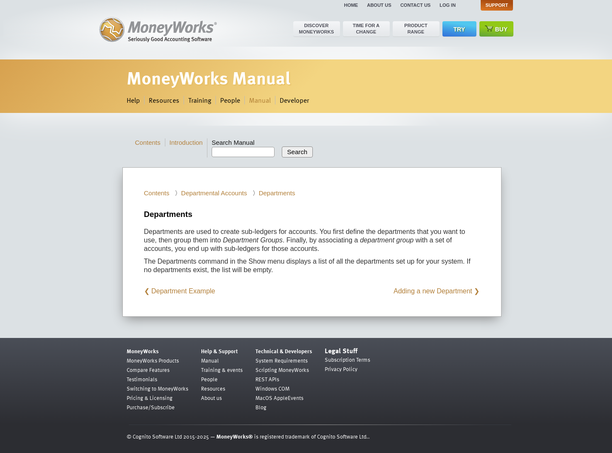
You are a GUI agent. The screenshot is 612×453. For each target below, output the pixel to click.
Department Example (183, 291)
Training (199, 100)
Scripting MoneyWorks (282, 370)
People (230, 100)
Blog (260, 407)
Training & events (222, 370)
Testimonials (142, 379)
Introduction (186, 142)
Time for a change (366, 28)
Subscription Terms (347, 359)
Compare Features (148, 370)
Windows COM (272, 388)
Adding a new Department (433, 291)
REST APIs (267, 379)
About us (379, 5)
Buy (496, 29)
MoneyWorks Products (153, 360)
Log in (447, 5)
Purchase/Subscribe (151, 407)
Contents (148, 142)
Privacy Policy (341, 369)
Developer (294, 100)
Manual (260, 100)
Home (351, 5)
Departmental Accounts (214, 193)
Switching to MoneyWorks (157, 388)
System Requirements (281, 360)
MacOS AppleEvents (279, 398)
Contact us (415, 5)
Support (496, 5)
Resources (164, 100)
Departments (277, 193)
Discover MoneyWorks (316, 28)
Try (459, 29)
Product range (415, 28)
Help (133, 100)
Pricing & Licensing (150, 398)
